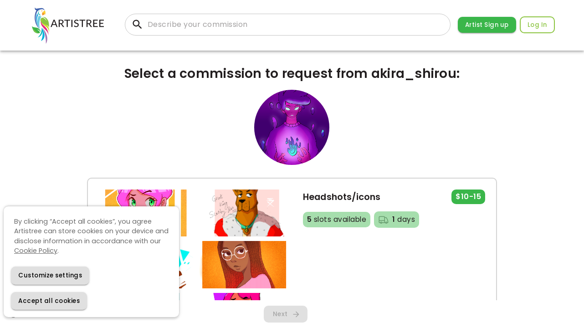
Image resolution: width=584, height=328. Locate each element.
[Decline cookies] (50, 275)
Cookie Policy (35, 250)
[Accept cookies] (49, 301)
